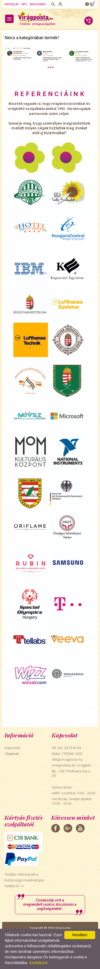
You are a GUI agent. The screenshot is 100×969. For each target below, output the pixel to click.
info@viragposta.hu (67, 759)
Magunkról (38, 4)
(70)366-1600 (72, 754)
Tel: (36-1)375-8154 (66, 748)
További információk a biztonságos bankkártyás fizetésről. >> (25, 880)
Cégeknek (12, 754)
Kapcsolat (12, 4)
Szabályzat (38, 963)
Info (24, 4)
